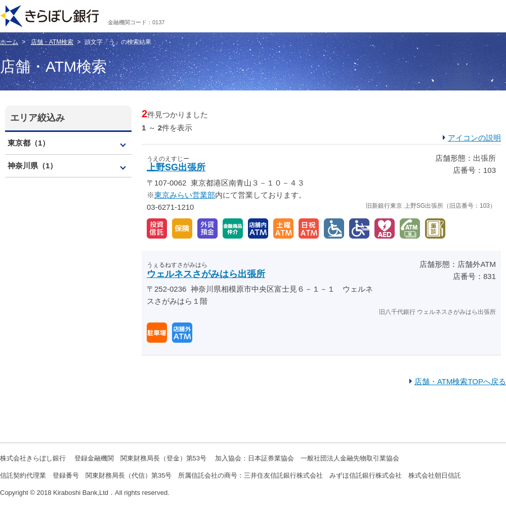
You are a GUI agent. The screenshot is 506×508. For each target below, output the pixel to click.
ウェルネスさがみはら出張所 (206, 274)
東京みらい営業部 (184, 195)
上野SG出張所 (176, 167)
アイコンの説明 (474, 137)
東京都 (29, 142)
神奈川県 (32, 165)
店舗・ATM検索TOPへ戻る (460, 381)
